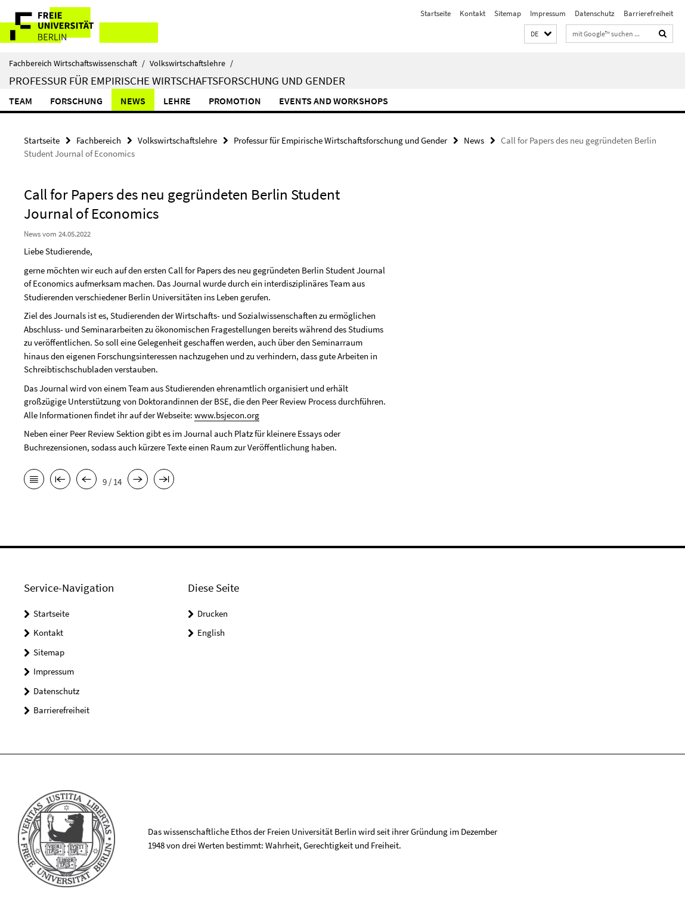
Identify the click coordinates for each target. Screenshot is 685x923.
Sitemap (507, 13)
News (132, 101)
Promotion (235, 101)
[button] (540, 34)
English (211, 632)
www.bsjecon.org (226, 415)
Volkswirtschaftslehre (191, 63)
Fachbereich (98, 140)
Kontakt (472, 13)
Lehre (177, 101)
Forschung (76, 101)
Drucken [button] (212, 613)
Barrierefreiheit (648, 13)
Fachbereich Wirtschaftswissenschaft (77, 63)
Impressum (548, 13)
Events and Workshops (333, 101)
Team (20, 101)
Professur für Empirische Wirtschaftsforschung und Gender (177, 80)
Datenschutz (595, 13)
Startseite (435, 13)
